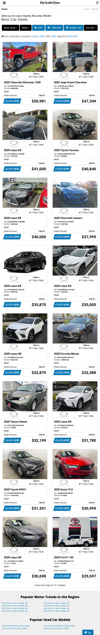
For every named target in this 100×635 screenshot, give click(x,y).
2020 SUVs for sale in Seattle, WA (56, 608)
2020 (38, 27)
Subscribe (95, 9)
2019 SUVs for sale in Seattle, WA (15, 611)
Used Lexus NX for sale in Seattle (56, 628)
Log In (86, 9)
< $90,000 (54, 27)
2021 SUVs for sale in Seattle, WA (15, 608)
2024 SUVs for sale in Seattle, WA (56, 603)
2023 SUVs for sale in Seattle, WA (15, 606)
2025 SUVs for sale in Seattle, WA (15, 603)
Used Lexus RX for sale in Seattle (14, 628)
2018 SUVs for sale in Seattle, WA (56, 611)
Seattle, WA (73, 27)
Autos (4, 9)
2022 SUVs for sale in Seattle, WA (56, 606)
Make (25, 27)
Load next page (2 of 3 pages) (50, 585)
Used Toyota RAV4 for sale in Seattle (16, 626)
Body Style (10, 27)
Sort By (90, 27)
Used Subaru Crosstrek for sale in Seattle (59, 626)
